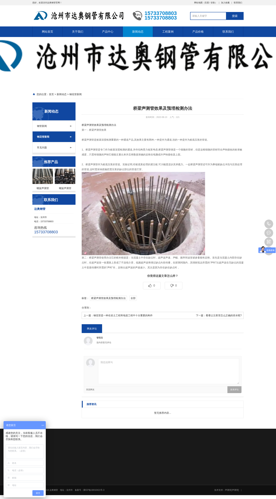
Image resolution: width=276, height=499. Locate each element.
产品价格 (198, 31)
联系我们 (238, 2)
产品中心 (107, 31)
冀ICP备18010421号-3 (93, 490)
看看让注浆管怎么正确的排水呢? (224, 315)
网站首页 (47, 31)
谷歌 (213, 2)
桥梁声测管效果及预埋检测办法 (99, 125)
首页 (51, 94)
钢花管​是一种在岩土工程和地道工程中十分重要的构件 (123, 315)
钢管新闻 (42, 126)
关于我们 (77, 31)
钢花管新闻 (75, 94)
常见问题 (42, 147)
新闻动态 (137, 31)
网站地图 (198, 2)
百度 (207, 2)
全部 (133, 298)
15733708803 (268, 224)
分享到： (87, 307)
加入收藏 (225, 2)
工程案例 (168, 31)
